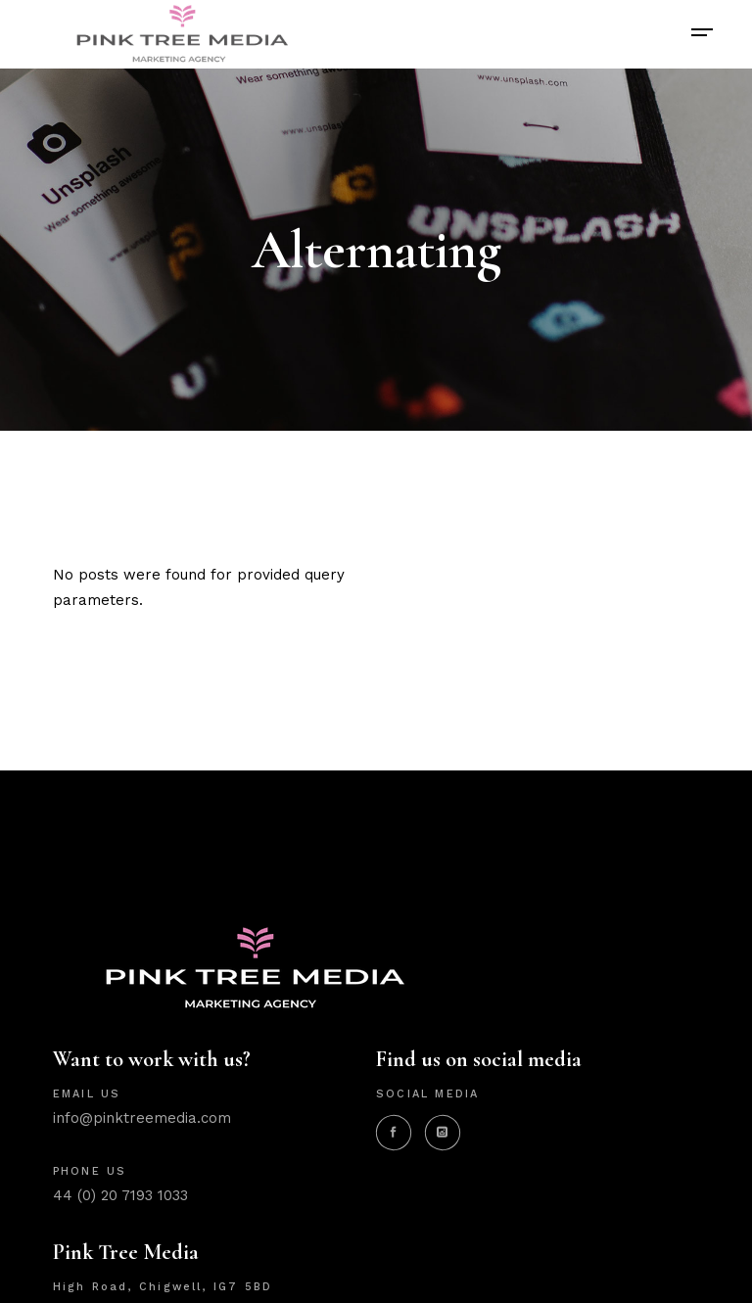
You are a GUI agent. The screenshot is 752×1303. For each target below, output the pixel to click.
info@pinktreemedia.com (142, 1118)
